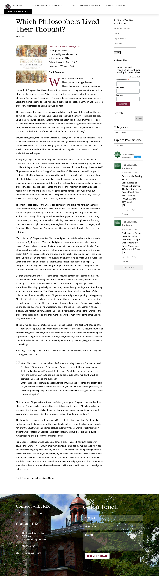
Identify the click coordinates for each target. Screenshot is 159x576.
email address (122, 80)
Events (72, 5)
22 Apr (136, 172)
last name (120, 95)
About (117, 33)
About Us (17, 5)
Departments (120, 38)
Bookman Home (121, 28)
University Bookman (115, 5)
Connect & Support (16, 11)
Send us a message (97, 556)
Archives (118, 43)
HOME (6, 5)
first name (120, 88)
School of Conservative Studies (46, 5)
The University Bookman (129, 166)
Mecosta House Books (91, 5)
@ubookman (126, 172)
